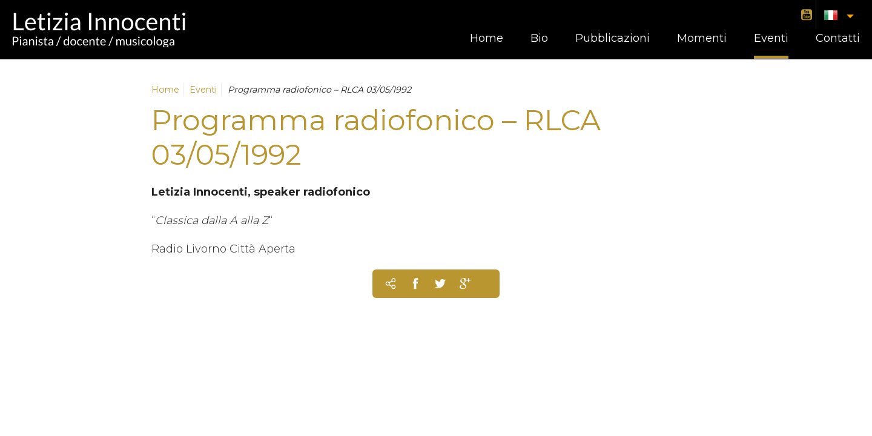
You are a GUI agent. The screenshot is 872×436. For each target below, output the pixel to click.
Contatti (838, 38)
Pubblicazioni (612, 38)
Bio (539, 38)
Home (486, 38)
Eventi (771, 38)
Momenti (702, 38)
